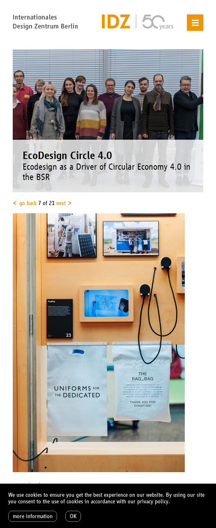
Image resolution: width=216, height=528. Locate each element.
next (61, 203)
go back (28, 203)
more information (33, 516)
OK (73, 516)
